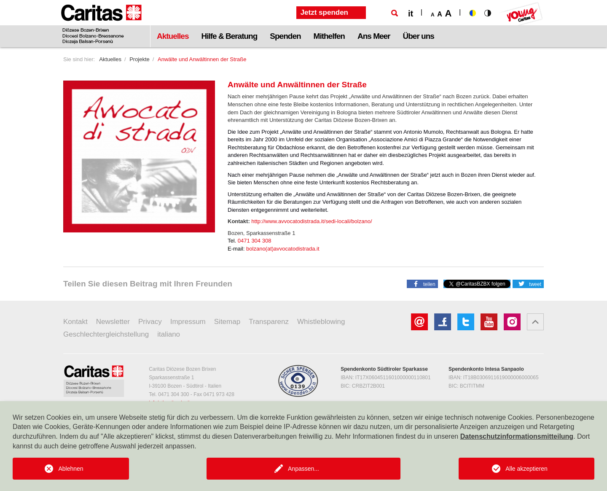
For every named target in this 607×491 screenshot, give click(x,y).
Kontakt (75, 322)
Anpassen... (303, 468)
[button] (422, 283)
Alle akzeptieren (526, 468)
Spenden (285, 36)
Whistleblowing (321, 322)
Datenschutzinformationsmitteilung (516, 436)
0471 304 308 (254, 240)
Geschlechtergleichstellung (106, 334)
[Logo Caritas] (101, 23)
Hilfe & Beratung (229, 36)
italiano (168, 334)
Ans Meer (373, 36)
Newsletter (113, 322)
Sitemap (227, 322)
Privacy (150, 322)
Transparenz (269, 322)
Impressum (188, 322)
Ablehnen (70, 468)
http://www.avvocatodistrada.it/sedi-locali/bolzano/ (311, 221)
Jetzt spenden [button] (324, 12)
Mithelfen (329, 36)
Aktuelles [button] (172, 36)
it (410, 13)
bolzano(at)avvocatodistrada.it (282, 249)
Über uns (418, 36)
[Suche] (394, 13)
